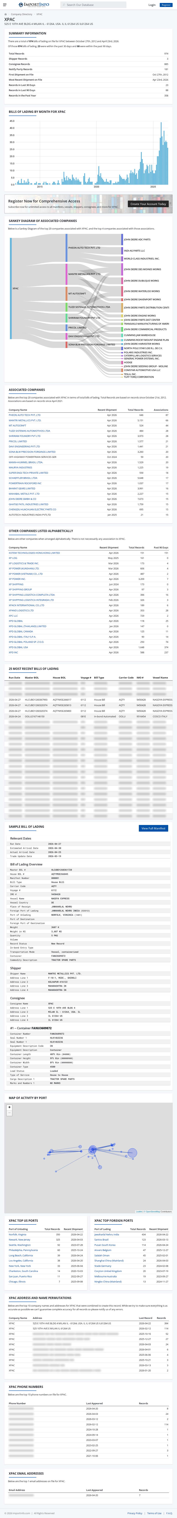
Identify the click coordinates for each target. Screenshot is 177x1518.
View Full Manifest (153, 828)
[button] (9, 1107)
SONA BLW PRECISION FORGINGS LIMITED (91, 344)
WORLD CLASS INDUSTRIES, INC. (141, 258)
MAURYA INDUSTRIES (20, 467)
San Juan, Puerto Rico (20, 1276)
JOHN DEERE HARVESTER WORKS (142, 343)
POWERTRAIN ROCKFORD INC (25, 483)
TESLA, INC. (130, 374)
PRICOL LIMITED (77, 327)
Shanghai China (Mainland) (109, 1260)
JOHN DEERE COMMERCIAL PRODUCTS (145, 329)
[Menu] (4, 4)
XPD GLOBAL (16, 621)
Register (166, 4)
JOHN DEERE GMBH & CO (22, 499)
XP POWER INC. (17, 579)
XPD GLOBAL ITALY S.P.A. (22, 636)
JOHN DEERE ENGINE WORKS (140, 315)
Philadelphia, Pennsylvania (23, 1250)
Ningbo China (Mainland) (108, 1281)
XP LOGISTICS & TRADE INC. (24, 563)
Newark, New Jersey (19, 1239)
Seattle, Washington (20, 1245)
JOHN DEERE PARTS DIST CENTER (142, 319)
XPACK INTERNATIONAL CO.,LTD (26, 605)
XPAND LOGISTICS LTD (21, 610)
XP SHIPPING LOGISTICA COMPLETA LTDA (32, 594)
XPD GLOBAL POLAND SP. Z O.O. (26, 642)
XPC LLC (13, 615)
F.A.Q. (169, 1513)
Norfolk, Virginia (17, 1234)
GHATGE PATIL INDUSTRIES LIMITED (28, 504)
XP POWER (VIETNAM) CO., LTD (26, 573)
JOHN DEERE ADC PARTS (137, 239)
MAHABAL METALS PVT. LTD (24, 493)
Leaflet (139, 1211)
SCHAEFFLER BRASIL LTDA (23, 478)
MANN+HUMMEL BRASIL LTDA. (26, 462)
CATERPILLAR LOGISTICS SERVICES (143, 355)
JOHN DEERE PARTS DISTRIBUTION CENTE (147, 307)
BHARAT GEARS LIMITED (22, 488)
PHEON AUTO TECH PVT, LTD (84, 247)
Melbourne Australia (105, 1276)
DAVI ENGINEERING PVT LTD (83, 336)
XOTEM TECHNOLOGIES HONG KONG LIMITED (34, 552)
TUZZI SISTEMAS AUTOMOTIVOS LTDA (89, 307)
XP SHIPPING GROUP (20, 589)
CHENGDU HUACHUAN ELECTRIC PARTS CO (32, 509)
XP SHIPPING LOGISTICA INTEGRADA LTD (31, 600)
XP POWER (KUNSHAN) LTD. (24, 568)
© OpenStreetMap (152, 1211)
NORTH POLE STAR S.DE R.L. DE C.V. (143, 348)
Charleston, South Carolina (23, 1271)
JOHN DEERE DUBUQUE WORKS (141, 280)
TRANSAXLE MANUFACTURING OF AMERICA (148, 323)
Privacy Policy (134, 1513)
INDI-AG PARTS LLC (134, 250)
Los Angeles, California (21, 1260)
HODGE (128, 362)
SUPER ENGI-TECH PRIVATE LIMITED (28, 472)
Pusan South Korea (104, 1245)
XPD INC (13, 652)
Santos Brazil (101, 1239)
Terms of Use (154, 1513)
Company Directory (21, 14)
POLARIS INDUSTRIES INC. (138, 352)
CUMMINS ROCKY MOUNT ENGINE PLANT (147, 340)
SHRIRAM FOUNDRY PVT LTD (84, 317)
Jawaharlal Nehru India (106, 1234)
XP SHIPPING (16, 584)
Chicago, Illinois (17, 1281)
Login (152, 5)
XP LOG (13, 558)
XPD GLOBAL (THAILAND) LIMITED (27, 626)
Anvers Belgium (102, 1250)
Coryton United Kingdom (108, 1271)
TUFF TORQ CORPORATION (139, 377)
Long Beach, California (21, 1255)
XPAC (16, 288)
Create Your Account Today (148, 204)
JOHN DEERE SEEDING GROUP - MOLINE (146, 366)
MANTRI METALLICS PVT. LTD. (84, 274)
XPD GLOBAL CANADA (21, 631)
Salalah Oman (102, 1255)
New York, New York (20, 1266)
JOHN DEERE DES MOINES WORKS (142, 269)
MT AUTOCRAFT (77, 293)
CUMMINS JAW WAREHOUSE (140, 335)
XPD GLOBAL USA (18, 647)
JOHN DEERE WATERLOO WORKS (142, 291)
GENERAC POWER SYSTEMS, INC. (141, 358)
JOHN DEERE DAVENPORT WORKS (142, 299)
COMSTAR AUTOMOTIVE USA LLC (142, 370)
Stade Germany (102, 1266)
